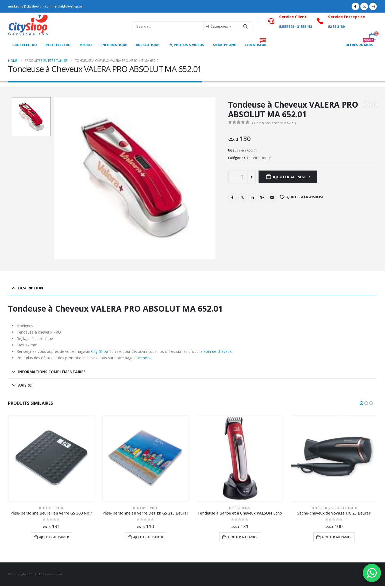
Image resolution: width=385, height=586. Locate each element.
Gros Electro (24, 45)
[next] (374, 104)
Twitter (242, 197)
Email (272, 197)
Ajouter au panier (291, 176)
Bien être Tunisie (258, 158)
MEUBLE (86, 45)
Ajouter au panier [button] (54, 537)
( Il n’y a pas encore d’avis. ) (274, 122)
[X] (364, 6)
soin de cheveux (218, 351)
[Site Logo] (28, 26)
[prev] (366, 104)
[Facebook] (355, 6)
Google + (262, 197)
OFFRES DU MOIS (359, 43)
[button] (361, 403)
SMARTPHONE (224, 45)
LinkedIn (252, 197)
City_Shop (99, 351)
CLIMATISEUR (255, 43)
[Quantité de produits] (242, 177)
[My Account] (373, 22)
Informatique (114, 45)
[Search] (245, 26)
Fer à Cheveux (347, 508)
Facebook (232, 197)
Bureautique (147, 45)
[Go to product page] (51, 459)
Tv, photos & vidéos (186, 45)
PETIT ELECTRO (58, 45)
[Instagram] (373, 6)
